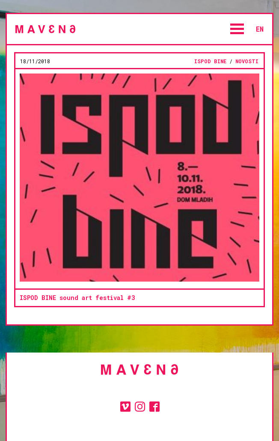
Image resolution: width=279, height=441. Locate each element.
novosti (246, 61)
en (260, 28)
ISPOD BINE (210, 61)
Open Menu (237, 28)
